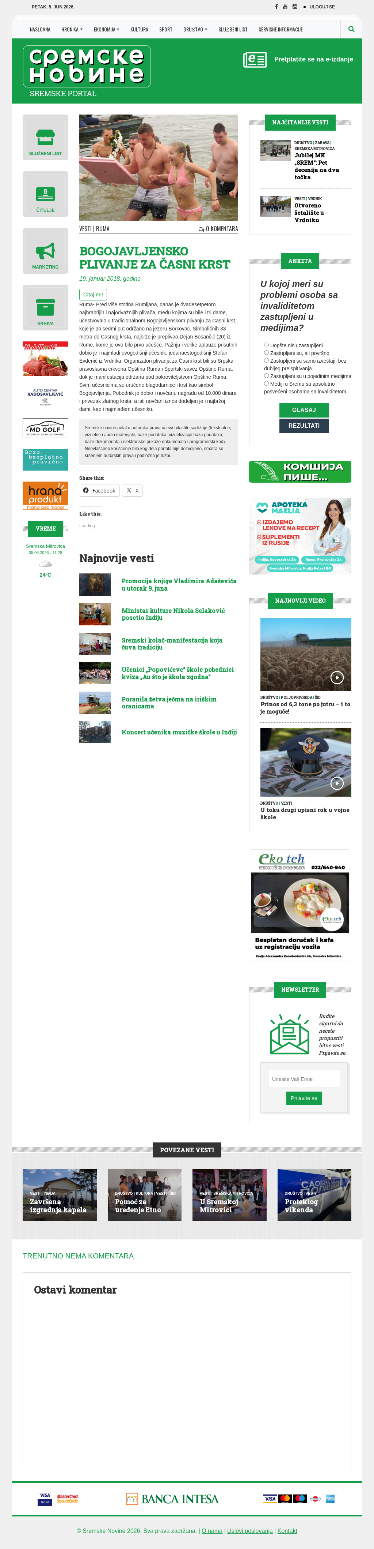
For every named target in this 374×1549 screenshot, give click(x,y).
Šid (318, 702)
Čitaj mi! (93, 294)
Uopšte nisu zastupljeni (296, 345)
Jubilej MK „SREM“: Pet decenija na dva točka (316, 166)
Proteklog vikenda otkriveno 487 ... (311, 1214)
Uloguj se (322, 7)
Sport (165, 29)
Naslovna (40, 29)
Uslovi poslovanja (250, 1536)
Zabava (322, 143)
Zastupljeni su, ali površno (299, 353)
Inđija (49, 1199)
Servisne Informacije (281, 29)
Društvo (193, 29)
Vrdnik (315, 199)
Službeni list (233, 29)
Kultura (139, 29)
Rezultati (304, 428)
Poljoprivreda (296, 702)
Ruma (103, 228)
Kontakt (287, 1536)
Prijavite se (304, 1103)
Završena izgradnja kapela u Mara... (58, 1214)
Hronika (70, 29)
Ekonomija (104, 29)
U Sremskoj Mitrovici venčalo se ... (220, 1214)
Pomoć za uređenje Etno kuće (138, 1214)
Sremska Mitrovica (314, 148)
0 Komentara (218, 228)
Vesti (85, 228)
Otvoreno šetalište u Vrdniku (309, 213)
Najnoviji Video (300, 605)
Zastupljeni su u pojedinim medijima (310, 376)
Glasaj (304, 410)
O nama (212, 1536)
